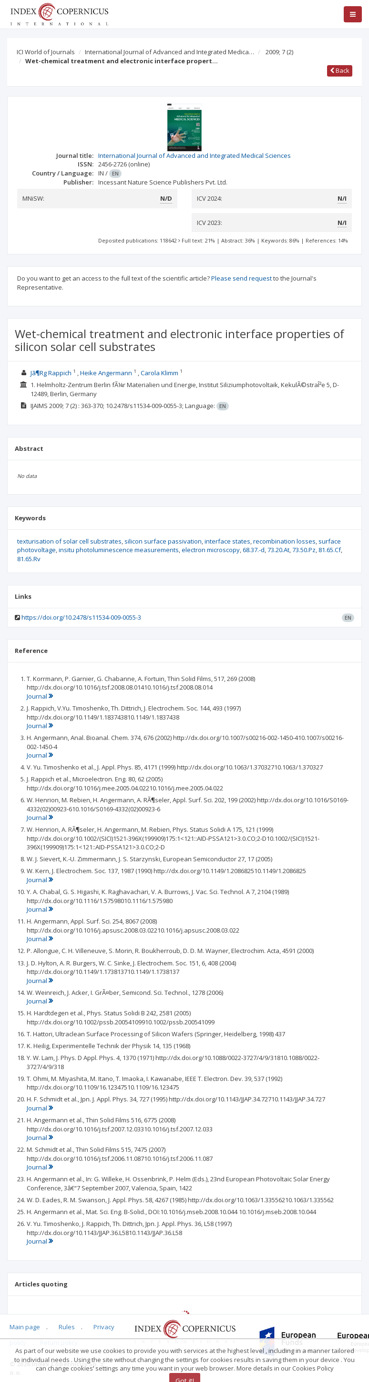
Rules (67, 1327)
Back (339, 70)
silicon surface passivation (163, 541)
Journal (40, 696)
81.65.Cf (329, 549)
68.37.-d (254, 549)
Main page (25, 1327)
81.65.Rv (29, 559)
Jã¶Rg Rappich (51, 373)
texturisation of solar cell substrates (69, 541)
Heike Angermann (106, 373)
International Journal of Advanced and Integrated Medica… (169, 52)
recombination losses (284, 541)
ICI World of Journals (46, 52)
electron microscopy (211, 549)
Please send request (241, 278)
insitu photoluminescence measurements (119, 549)
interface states (227, 541)
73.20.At (278, 549)
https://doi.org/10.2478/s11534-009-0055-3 (81, 617)
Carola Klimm (159, 373)
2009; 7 (279, 52)
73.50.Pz (304, 549)
